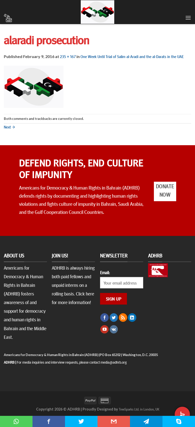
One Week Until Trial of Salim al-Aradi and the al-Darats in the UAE (132, 56)
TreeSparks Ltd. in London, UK (139, 409)
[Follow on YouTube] (104, 329)
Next (9, 126)
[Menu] (188, 17)
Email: (105, 272)
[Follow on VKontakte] (114, 329)
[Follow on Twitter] (114, 317)
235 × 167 (68, 56)
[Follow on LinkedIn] (132, 317)
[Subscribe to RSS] (123, 317)
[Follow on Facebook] (104, 317)
